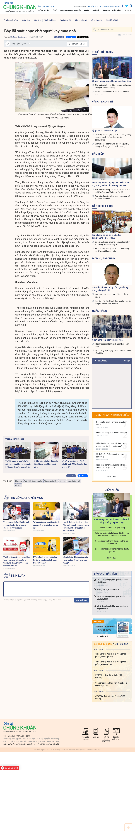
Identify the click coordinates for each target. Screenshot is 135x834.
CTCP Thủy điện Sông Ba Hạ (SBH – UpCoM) (110, 676)
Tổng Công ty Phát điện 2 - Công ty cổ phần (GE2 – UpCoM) (110, 655)
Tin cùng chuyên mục (27, 497)
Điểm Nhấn (112, 489)
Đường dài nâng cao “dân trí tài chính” (111, 432)
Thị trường (100, 360)
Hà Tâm (13, 37)
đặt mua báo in (46, 5)
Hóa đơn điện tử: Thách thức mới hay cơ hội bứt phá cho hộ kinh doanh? (113, 302)
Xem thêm (111, 476)
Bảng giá (127, 360)
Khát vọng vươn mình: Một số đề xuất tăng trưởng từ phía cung (111, 521)
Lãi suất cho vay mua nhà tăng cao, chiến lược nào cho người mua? (110, 444)
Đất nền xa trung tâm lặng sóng (112, 527)
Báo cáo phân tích (105, 573)
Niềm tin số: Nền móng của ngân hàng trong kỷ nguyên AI (110, 289)
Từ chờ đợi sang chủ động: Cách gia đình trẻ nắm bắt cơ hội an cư (46, 525)
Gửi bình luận (81, 600)
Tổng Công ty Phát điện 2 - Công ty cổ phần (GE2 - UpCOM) (110, 663)
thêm (126, 10)
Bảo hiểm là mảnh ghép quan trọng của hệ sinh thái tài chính (112, 197)
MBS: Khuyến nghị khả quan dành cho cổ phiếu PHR (112, 597)
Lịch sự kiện (122, 643)
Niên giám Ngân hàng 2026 (108, 589)
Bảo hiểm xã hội (112, 20)
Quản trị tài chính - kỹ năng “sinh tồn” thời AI (111, 423)
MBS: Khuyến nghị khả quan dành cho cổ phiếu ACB (112, 607)
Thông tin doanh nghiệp (70, 10)
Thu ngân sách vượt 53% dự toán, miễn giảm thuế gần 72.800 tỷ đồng (113, 86)
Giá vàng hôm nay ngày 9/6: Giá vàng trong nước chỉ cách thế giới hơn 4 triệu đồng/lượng (113, 137)
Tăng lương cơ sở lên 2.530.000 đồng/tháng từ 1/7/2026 (106, 236)
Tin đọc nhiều (121, 414)
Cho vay (62, 481)
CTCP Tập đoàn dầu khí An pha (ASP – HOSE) (111, 697)
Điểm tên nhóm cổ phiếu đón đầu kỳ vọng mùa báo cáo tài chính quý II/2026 (112, 534)
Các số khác (102, 636)
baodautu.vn (22, 37)
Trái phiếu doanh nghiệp (33, 481)
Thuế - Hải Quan (50, 20)
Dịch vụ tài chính (81, 20)
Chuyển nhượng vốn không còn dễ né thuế (111, 81)
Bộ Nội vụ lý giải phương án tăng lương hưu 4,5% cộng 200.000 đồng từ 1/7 (113, 243)
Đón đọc (98, 621)
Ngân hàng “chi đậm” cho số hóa (107, 339)
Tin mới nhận (101, 414)
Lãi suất (18, 485)
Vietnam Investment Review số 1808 (105, 628)
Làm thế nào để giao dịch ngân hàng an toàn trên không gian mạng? (75, 560)
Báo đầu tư (92, 6)
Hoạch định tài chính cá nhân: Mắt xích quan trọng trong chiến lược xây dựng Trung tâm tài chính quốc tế (76, 526)
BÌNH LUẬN (18, 575)
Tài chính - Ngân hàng (111, 10)
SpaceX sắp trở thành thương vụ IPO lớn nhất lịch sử (111, 542)
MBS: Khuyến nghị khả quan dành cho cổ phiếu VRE (112, 580)
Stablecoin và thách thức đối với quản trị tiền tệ (111, 295)
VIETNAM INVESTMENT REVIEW (109, 6)
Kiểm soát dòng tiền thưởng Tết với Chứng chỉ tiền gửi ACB (110, 466)
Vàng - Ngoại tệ (96, 20)
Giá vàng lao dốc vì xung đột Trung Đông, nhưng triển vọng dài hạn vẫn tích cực (112, 145)
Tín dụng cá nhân (50, 481)
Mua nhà (18, 481)
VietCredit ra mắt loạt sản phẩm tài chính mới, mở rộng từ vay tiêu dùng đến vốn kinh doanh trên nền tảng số (16, 561)
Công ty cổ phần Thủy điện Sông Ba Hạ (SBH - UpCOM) (111, 684)
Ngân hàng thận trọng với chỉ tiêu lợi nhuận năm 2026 (113, 351)
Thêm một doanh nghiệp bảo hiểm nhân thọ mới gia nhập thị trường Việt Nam (110, 184)
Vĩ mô (54, 10)
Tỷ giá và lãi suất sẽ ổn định (105, 130)
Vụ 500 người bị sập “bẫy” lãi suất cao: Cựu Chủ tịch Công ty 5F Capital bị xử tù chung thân (18, 464)
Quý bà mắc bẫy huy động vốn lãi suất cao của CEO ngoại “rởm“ (46, 464)
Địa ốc (86, 10)
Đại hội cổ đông (103, 643)
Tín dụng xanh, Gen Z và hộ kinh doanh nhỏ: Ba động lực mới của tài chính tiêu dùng (16, 525)
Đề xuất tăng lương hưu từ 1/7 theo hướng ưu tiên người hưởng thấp (112, 249)
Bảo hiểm (37, 20)
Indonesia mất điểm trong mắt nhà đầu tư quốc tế (112, 550)
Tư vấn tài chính (65, 20)
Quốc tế (96, 10)
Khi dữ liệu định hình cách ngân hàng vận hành (112, 345)
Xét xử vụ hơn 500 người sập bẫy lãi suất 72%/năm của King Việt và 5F (74, 464)
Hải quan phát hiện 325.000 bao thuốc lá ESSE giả (112, 92)
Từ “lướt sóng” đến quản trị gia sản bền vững (110, 455)
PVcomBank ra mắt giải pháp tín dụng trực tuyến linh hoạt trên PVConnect (45, 560)
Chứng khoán (43, 10)
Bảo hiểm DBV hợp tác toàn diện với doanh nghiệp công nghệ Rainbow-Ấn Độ (112, 190)
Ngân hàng (26, 20)
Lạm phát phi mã (74, 481)
